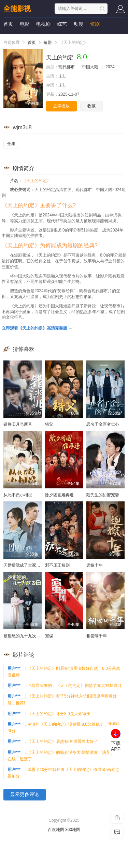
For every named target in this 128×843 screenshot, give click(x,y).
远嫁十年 (94, 565)
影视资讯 (13, 37)
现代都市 (66, 66)
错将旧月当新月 (17, 424)
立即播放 (61, 106)
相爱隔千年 (96, 635)
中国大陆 (90, 66)
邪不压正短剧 (57, 565)
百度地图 (56, 829)
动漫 (78, 24)
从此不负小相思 (17, 494)
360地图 (72, 829)
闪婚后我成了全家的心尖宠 (28, 565)
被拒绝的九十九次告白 (23, 635)
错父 (49, 424)
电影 (24, 24)
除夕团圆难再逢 (59, 494)
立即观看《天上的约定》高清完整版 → (37, 328)
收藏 (91, 106)
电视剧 (43, 24)
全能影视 (17, 8)
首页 (8, 24)
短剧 (95, 24)
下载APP (115, 746)
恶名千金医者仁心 (102, 424)
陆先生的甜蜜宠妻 (102, 494)
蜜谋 (49, 635)
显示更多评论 (24, 794)
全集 (11, 143)
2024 (110, 66)
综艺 (62, 24)
